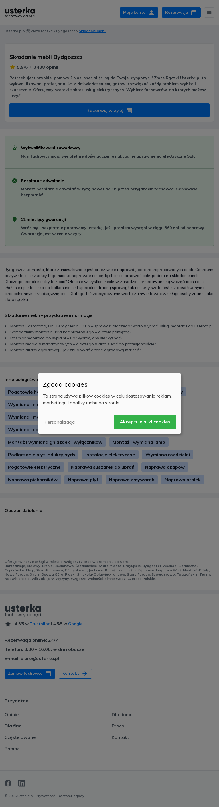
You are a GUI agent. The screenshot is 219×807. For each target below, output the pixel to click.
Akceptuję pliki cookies (145, 422)
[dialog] (109, 403)
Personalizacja (59, 422)
